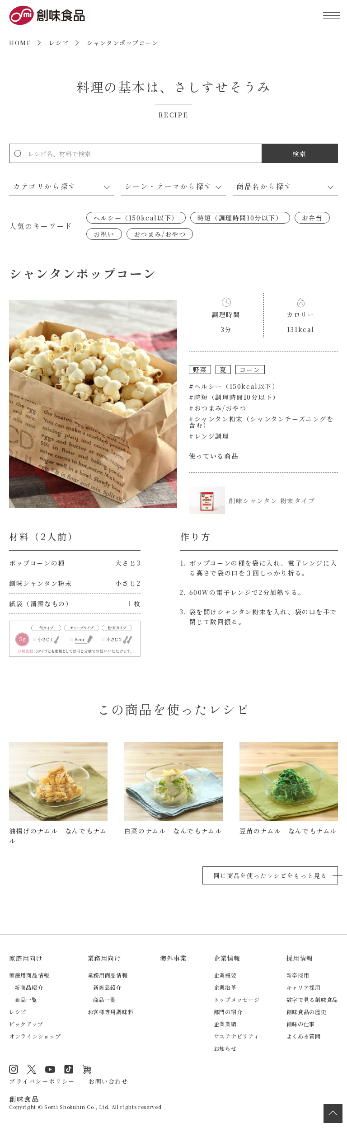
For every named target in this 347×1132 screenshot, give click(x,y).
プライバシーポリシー (42, 1081)
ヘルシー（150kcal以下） (136, 217)
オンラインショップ (35, 1036)
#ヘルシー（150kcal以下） (234, 386)
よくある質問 (303, 1036)
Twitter (31, 1069)
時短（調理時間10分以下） (240, 217)
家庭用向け (25, 958)
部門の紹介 (228, 1011)
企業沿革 (225, 987)
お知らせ (225, 1048)
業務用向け (104, 958)
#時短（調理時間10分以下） (234, 397)
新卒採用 (297, 975)
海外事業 (173, 958)
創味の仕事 (300, 1024)
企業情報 (227, 958)
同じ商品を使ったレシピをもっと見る (270, 875)
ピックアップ (26, 1024)
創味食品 (47, 15)
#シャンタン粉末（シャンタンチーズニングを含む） (261, 422)
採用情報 (299, 958)
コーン (250, 369)
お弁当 (312, 217)
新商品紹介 (28, 987)
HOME (20, 43)
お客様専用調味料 (111, 1011)
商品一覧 (26, 999)
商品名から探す (264, 186)
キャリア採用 (303, 987)
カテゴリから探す (44, 186)
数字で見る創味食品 (312, 999)
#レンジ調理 (209, 435)
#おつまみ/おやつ (217, 407)
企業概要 (225, 975)
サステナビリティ (236, 1036)
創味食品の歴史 (306, 1011)
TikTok (68, 1069)
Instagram (13, 1069)
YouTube (50, 1069)
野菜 (200, 369)
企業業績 (225, 1024)
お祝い (104, 234)
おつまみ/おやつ (160, 234)
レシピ (59, 43)
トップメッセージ (237, 999)
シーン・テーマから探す (168, 186)
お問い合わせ (108, 1081)
